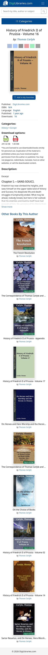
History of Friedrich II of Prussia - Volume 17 (24, 381)
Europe (13, 127)
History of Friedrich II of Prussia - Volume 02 (24, 552)
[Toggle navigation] (42, 3)
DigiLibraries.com (21, 104)
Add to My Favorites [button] (24, 97)
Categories (24, 21)
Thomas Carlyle (26, 39)
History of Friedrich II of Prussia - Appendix (24, 338)
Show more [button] (7, 206)
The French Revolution (24, 252)
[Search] (21, 11)
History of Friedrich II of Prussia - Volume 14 (24, 595)
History (5, 127)
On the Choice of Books (24, 509)
